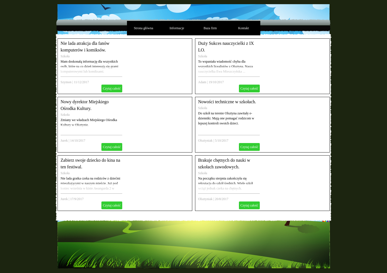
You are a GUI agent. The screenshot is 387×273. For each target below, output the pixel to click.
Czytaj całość (112, 88)
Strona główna (143, 28)
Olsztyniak (205, 140)
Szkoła (65, 56)
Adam (202, 82)
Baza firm (210, 28)
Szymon (66, 82)
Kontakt (243, 28)
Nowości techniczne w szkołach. (227, 101)
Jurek (64, 140)
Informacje (176, 28)
